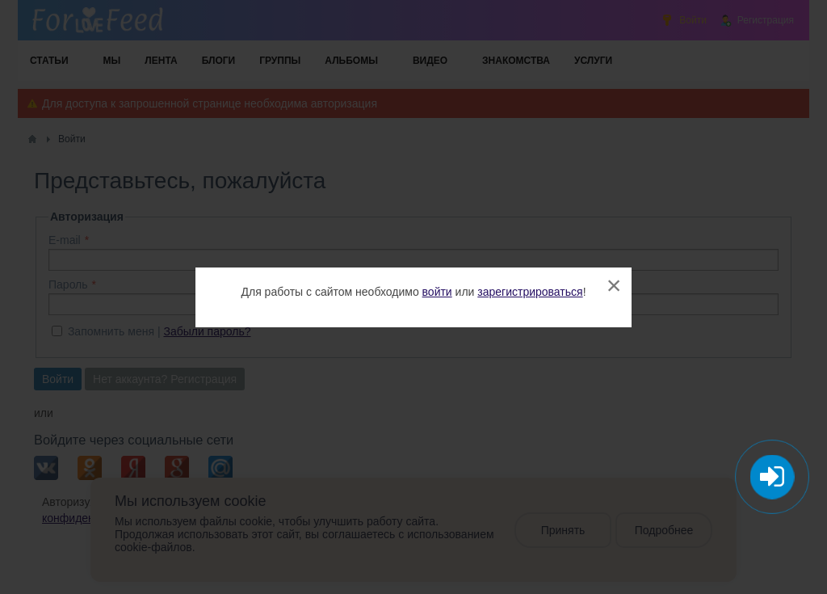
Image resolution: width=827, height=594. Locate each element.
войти (437, 291)
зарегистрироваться (529, 291)
